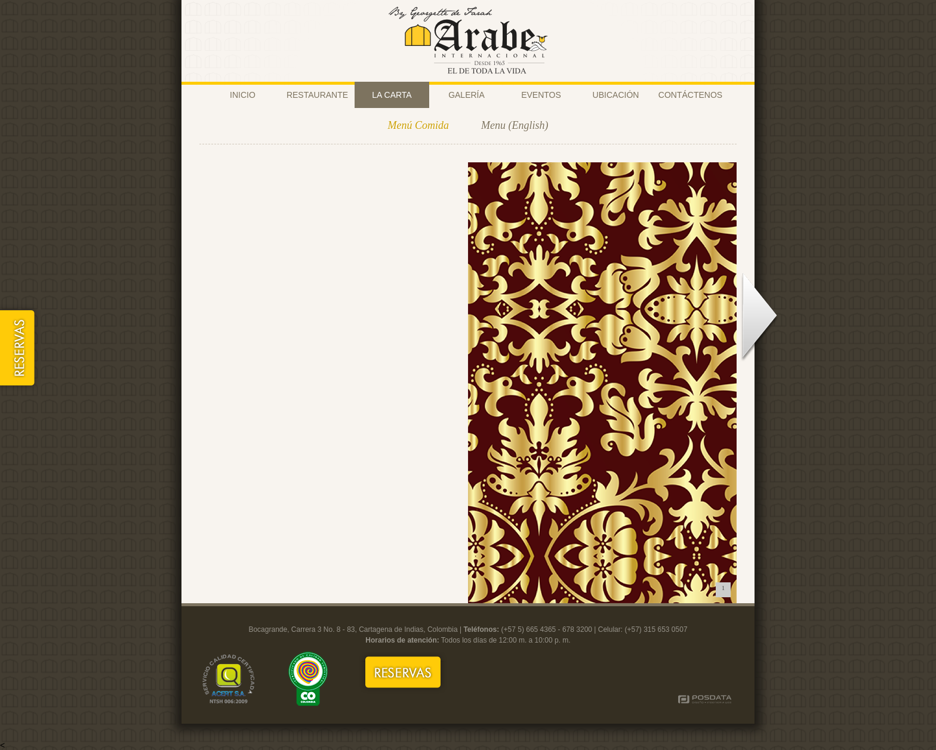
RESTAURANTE (317, 95)
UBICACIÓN (616, 95)
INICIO (242, 95)
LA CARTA (391, 95)
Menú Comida (418, 125)
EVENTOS (541, 95)
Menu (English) (514, 125)
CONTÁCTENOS (690, 95)
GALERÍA (466, 95)
